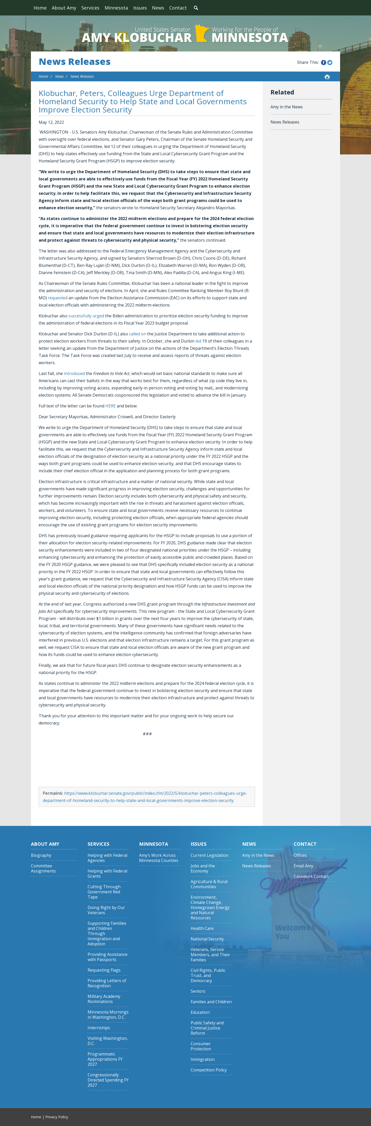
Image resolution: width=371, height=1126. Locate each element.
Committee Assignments (43, 868)
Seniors (198, 991)
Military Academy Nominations (104, 999)
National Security (207, 939)
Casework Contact (311, 876)
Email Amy (303, 866)
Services (90, 8)
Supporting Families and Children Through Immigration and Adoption (107, 934)
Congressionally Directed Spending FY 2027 (108, 1080)
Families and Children (211, 1002)
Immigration (203, 1059)
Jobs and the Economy (203, 868)
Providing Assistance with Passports (108, 957)
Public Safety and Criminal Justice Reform (207, 1028)
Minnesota (116, 8)
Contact (178, 8)
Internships (99, 1028)
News (158, 8)
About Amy (64, 8)
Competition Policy (209, 1070)
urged (98, 316)
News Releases (75, 61)
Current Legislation (209, 855)
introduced (74, 373)
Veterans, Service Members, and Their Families (210, 955)
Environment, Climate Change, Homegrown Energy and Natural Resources (210, 908)
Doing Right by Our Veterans (106, 910)
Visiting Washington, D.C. (108, 1041)
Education (200, 1012)
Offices (300, 855)
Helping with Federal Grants (107, 873)
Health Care (202, 928)
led (198, 341)
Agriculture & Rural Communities (209, 884)
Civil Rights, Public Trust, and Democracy (208, 975)
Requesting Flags (104, 970)
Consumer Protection (201, 1046)
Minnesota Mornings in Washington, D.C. (108, 1014)
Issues (140, 8)
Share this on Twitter (329, 62)
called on (137, 334)
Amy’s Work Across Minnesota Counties (158, 858)
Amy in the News (287, 107)
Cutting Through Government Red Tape (104, 892)
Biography (41, 855)
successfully (80, 316)
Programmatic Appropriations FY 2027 (105, 1059)
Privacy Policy (56, 1116)
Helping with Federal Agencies (107, 858)
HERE (110, 406)
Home (40, 8)
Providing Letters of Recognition (107, 983)
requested (58, 298)
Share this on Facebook (323, 62)
